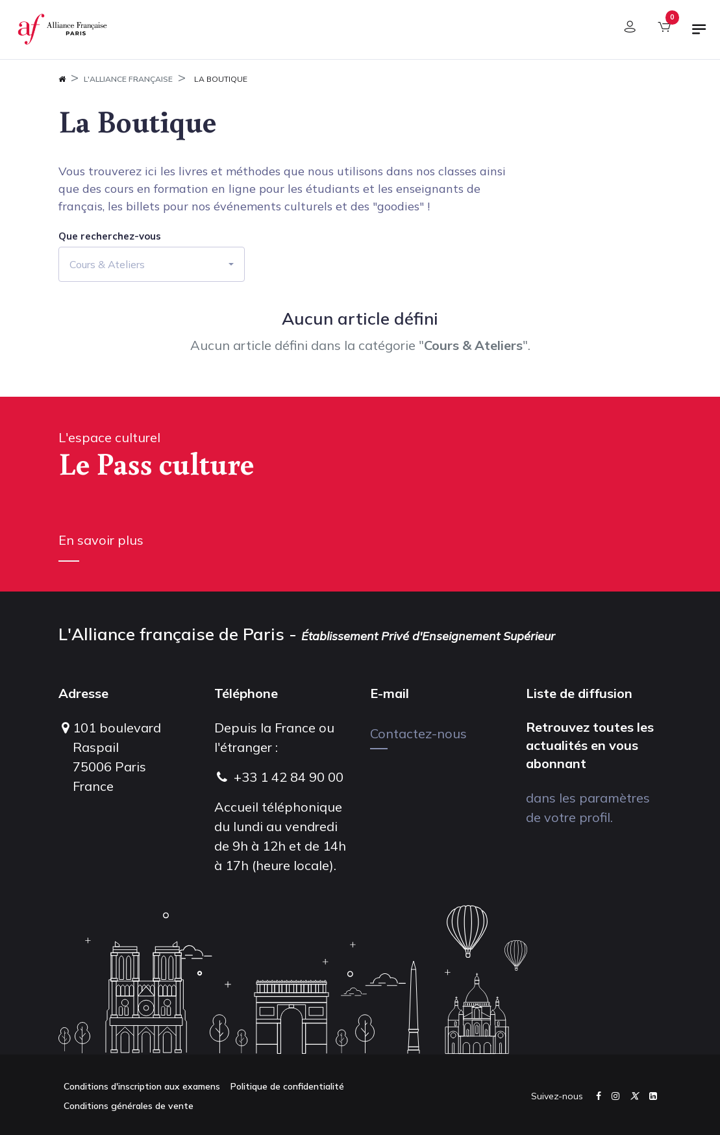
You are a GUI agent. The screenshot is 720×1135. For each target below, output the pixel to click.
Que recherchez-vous (109, 236)
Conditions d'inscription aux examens (142, 1086)
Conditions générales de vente (128, 1106)
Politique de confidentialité (287, 1086)
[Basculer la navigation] (699, 34)
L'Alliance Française (128, 79)
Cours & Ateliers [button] (107, 264)
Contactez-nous (418, 733)
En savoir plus (100, 540)
